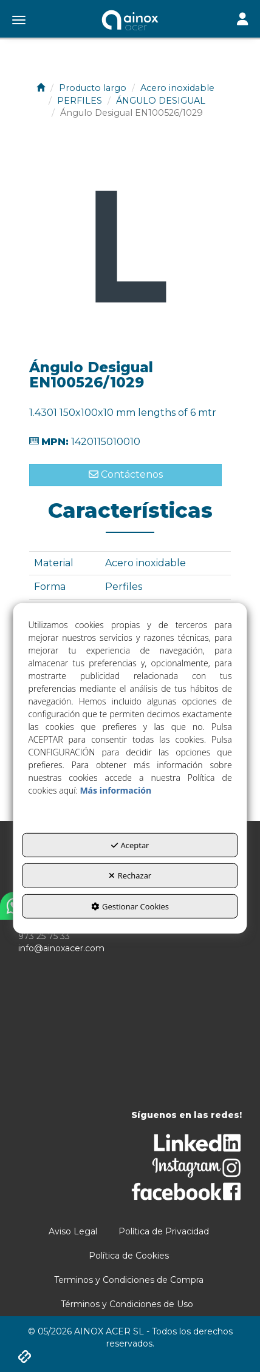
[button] (130, 21)
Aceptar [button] (130, 844)
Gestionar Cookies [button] (130, 906)
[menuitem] (72, 1231)
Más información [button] (115, 789)
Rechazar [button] (130, 875)
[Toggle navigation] (242, 20)
